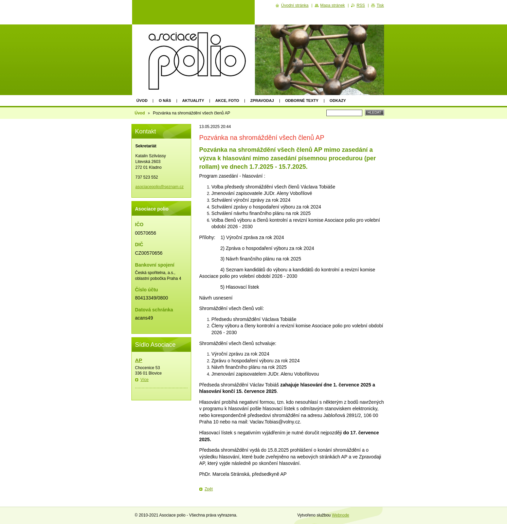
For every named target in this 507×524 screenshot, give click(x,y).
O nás (165, 100)
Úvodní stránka (295, 5)
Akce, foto (227, 100)
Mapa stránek (332, 5)
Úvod (142, 100)
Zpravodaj (262, 100)
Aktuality (193, 100)
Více (145, 379)
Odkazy (338, 100)
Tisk (380, 5)
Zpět (209, 489)
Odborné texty (302, 100)
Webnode (340, 515)
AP (138, 360)
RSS (361, 5)
